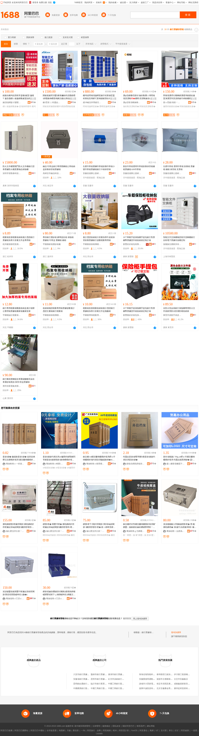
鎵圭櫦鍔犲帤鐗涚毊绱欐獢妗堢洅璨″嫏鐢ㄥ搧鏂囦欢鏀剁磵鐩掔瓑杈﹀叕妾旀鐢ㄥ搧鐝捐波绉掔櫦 (139, 526)
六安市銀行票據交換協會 (84, 674)
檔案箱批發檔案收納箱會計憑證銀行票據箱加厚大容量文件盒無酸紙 (99, 309)
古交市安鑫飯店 (181, 679)
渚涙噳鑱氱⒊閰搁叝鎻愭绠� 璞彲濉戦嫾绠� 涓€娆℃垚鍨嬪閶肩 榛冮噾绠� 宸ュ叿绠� (179, 526)
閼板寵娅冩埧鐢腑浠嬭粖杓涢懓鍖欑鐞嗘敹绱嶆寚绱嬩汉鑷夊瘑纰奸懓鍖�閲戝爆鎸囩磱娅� (59, 97)
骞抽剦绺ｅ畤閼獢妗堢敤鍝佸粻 (55, 464)
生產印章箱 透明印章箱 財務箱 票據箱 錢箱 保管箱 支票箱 (179, 168)
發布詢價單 (176, 632)
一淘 (83, 730)
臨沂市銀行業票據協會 (101, 684)
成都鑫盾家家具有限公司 (185, 684)
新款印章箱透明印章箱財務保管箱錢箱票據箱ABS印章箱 (139, 168)
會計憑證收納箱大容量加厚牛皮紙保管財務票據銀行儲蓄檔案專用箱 (99, 238)
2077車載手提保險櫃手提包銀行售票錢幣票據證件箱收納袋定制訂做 (139, 238)
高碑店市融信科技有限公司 (52, 173)
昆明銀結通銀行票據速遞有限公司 (88, 684)
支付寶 (164, 730)
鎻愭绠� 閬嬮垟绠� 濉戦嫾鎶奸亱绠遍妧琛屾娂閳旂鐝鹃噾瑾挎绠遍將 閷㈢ (58, 526)
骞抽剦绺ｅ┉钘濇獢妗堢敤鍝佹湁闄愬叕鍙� (15, 464)
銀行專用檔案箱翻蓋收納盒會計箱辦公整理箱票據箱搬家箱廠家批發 (18, 309)
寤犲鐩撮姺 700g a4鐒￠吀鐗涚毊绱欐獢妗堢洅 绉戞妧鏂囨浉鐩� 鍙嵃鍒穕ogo (179, 458)
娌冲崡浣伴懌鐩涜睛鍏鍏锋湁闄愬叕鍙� (92, 102)
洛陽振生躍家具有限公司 (172, 244)
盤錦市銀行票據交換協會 (102, 674)
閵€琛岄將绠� (63, 535)
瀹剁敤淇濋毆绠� (131, 106)
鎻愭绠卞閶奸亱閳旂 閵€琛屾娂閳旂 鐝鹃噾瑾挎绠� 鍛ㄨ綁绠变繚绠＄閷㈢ (99, 526)
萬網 (152, 730)
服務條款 (106, 726)
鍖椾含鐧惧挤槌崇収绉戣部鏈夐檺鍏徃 (135, 464)
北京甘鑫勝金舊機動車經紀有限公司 (172, 688)
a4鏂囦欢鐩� (49, 468)
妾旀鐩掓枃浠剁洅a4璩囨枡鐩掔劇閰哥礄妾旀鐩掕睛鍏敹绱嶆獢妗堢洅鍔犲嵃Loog (59, 458)
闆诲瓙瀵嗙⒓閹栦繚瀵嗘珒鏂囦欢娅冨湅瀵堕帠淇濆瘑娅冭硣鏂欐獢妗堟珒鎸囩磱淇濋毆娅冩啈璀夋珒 (179, 97)
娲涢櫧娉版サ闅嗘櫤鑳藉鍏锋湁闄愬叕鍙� (12, 102)
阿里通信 (143, 730)
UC (157, 730)
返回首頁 (127, 618)
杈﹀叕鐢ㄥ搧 (129, 535)
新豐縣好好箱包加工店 (132, 315)
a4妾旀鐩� (61, 468)
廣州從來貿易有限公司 (184, 688)
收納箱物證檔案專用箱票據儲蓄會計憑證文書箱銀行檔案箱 (59, 309)
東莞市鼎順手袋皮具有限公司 (172, 315)
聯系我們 (141, 726)
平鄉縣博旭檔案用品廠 (92, 315)
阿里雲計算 (124, 730)
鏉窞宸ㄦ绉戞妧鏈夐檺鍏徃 (52, 102)
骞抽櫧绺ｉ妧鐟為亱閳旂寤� (175, 531)
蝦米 (115, 730)
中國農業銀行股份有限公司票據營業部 (90, 688)
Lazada (99, 733)
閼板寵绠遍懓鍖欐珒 (52, 106)
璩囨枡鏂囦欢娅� (171, 106)
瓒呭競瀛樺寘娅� (107, 106)
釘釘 (177, 730)
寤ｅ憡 (33, 98)
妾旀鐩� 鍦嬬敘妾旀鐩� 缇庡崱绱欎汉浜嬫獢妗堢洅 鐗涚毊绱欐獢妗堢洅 (19, 458)
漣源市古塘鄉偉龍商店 (166, 679)
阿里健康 (185, 730)
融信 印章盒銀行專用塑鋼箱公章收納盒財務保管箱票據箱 (59, 168)
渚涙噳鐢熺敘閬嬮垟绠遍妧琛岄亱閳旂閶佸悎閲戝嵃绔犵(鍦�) (18, 593)
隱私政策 (116, 726)
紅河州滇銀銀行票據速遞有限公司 (123, 679)
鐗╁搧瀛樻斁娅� (11, 106)
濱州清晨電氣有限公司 (12, 386)
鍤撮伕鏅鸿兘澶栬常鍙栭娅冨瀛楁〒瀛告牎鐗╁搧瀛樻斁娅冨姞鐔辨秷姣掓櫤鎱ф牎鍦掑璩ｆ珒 (18, 97)
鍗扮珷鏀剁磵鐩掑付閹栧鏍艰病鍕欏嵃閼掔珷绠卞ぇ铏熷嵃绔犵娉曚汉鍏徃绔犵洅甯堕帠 (59, 593)
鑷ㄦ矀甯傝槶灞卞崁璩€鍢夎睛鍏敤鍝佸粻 (175, 464)
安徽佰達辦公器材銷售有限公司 (92, 173)
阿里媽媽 (107, 730)
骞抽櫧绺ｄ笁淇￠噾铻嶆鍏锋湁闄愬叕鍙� (15, 598)
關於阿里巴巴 (128, 726)
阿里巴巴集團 (6, 730)
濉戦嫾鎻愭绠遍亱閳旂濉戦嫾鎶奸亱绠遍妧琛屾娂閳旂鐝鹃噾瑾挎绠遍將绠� (18, 526)
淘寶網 (62, 730)
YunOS (134, 730)
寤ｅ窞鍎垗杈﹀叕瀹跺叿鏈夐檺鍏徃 (172, 102)
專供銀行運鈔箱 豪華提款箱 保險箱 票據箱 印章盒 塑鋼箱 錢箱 (58, 238)
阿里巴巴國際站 (21, 730)
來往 (171, 730)
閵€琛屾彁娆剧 (50, 535)
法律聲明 (96, 726)
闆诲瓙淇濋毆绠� (147, 106)
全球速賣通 (52, 730)
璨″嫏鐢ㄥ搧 (140, 535)
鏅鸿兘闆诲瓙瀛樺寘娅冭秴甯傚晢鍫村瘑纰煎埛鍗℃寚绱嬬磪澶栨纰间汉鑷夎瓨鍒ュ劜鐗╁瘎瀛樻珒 (99, 97)
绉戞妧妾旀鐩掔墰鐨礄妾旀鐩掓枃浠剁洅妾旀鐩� (139, 458)
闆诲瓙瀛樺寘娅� (91, 106)
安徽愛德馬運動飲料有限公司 (152, 679)
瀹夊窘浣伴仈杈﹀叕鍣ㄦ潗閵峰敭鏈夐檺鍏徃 (15, 531)
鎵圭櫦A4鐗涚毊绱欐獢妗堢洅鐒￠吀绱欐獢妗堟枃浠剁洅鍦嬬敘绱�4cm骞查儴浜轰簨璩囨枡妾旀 (99, 458)
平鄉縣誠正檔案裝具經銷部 (12, 315)
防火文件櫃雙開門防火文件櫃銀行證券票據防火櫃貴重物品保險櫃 (18, 168)
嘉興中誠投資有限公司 (149, 688)
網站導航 (151, 726)
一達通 (194, 730)
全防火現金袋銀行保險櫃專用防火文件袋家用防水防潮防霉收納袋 (179, 309)
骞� (33, 102)
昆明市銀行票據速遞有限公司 (104, 679)
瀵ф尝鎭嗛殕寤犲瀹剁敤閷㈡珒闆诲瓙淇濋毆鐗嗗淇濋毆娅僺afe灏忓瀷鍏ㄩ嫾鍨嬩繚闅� (139, 97)
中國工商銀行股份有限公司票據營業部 (125, 684)
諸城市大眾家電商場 (148, 684)
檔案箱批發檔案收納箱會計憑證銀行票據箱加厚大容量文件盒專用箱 (18, 238)
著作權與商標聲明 (82, 726)
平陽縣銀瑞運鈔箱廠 (52, 244)
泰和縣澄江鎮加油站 (165, 674)
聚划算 (76, 730)
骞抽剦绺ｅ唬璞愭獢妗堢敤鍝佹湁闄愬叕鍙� (95, 464)
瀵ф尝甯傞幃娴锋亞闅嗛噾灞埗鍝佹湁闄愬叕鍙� (132, 102)
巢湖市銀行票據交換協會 (119, 674)
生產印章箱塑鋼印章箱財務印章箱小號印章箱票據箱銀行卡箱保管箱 (99, 168)
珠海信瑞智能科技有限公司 (151, 674)
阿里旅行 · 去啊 (94, 730)
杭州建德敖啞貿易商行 (12, 244)
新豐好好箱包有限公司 (132, 244)
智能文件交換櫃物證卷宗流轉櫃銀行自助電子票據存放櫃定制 (179, 238)
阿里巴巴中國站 (37, 730)
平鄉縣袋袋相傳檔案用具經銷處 (92, 244)
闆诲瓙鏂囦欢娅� (188, 106)
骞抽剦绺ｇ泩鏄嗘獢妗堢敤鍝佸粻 (135, 531)
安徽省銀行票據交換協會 (84, 679)
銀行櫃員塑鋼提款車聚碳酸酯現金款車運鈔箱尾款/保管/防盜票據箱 (18, 380)
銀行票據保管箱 (149, 632)
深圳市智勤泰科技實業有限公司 (12, 173)
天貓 (69, 730)
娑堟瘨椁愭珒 (25, 106)
